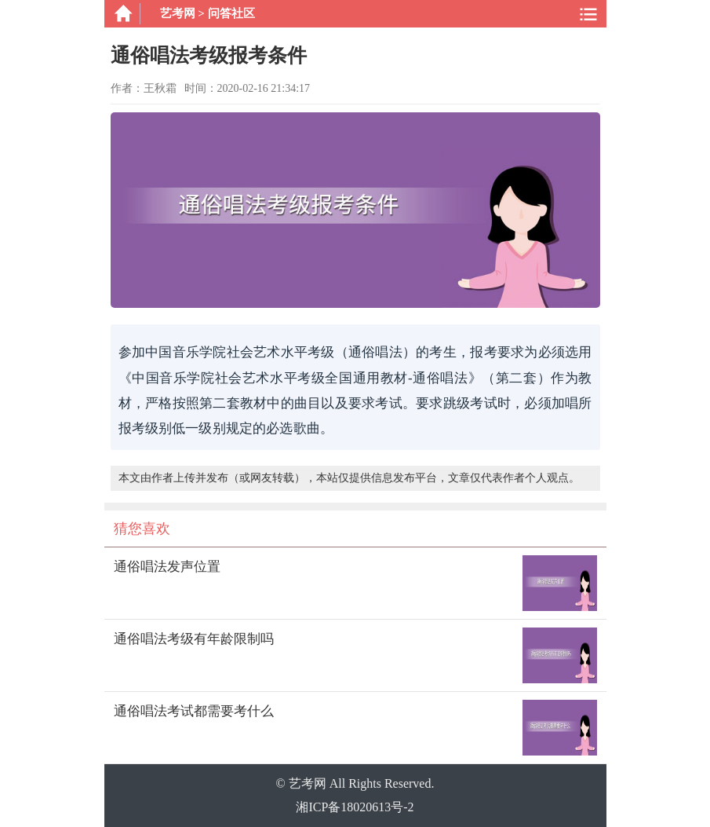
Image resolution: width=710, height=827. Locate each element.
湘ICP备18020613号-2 (354, 807)
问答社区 (231, 13)
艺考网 (177, 13)
